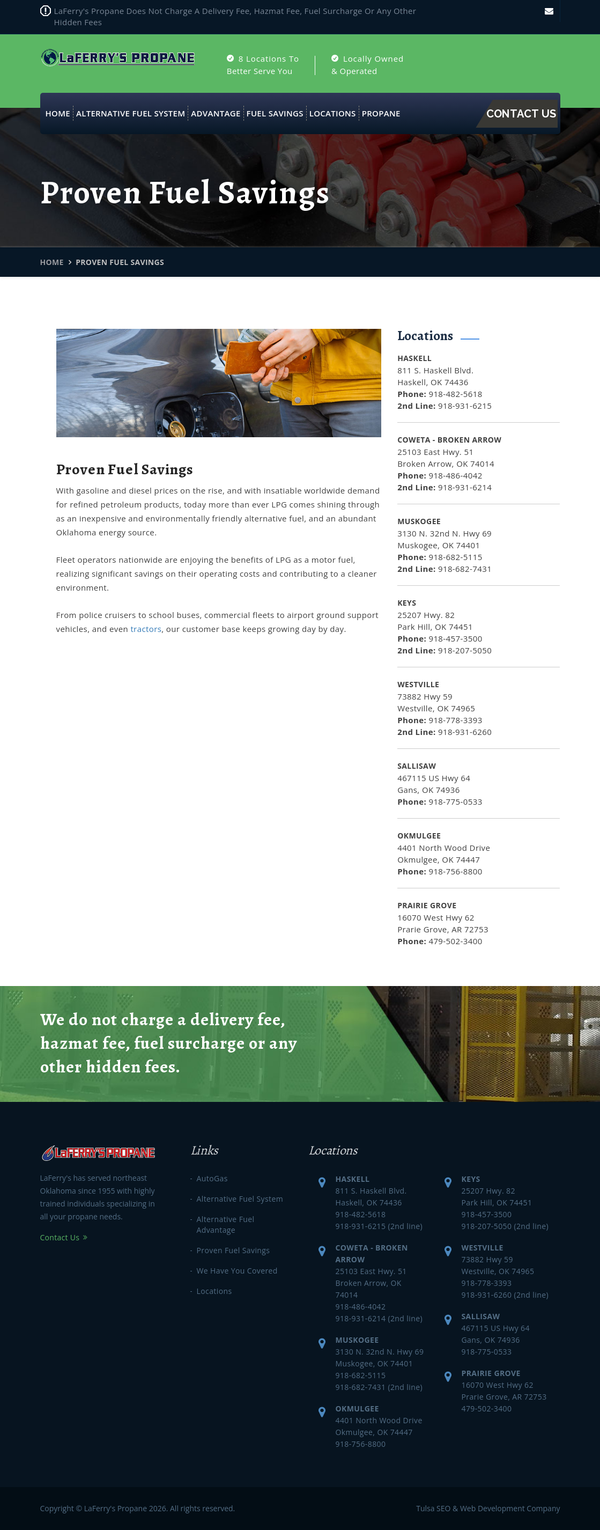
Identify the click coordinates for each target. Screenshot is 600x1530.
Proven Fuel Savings (233, 1250)
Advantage (215, 113)
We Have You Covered (237, 1271)
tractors (145, 628)
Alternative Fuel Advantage (226, 1224)
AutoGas (212, 1178)
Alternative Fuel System (130, 113)
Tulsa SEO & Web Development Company (488, 1508)
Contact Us (521, 113)
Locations (332, 113)
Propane (381, 113)
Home (58, 113)
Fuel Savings (275, 113)
